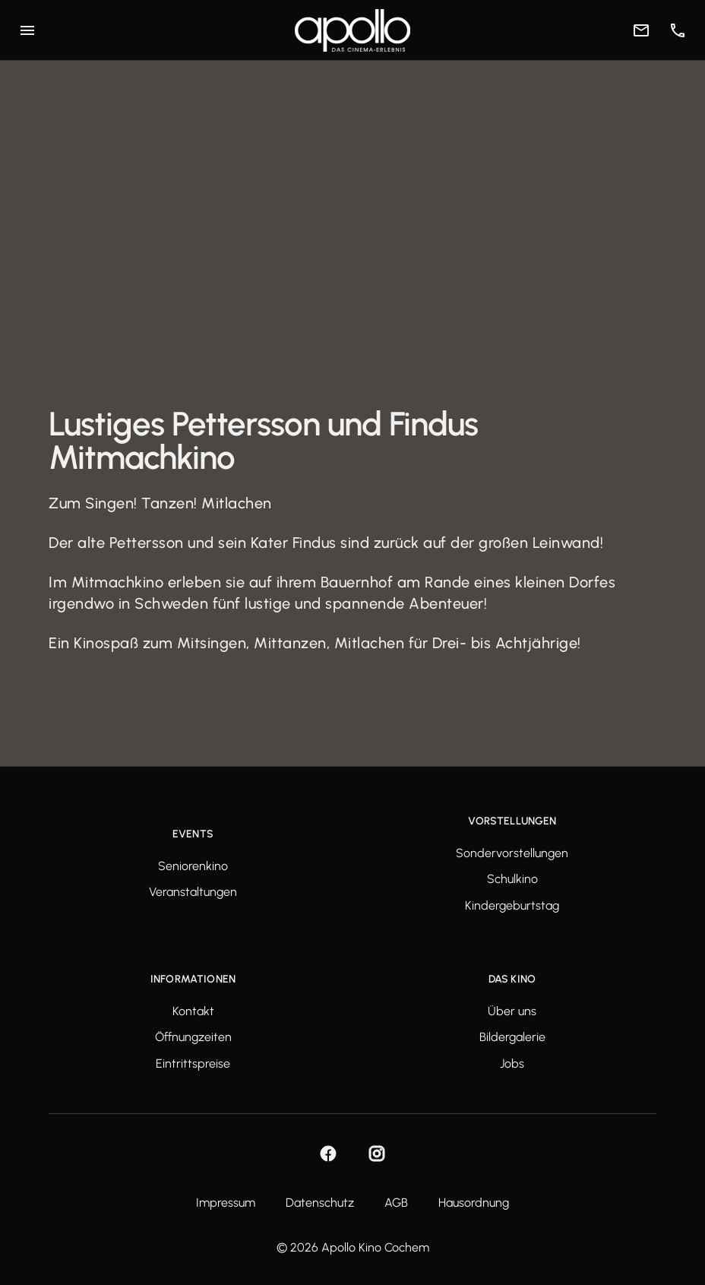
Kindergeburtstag (512, 906)
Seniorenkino (193, 866)
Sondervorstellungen (512, 853)
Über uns (512, 1011)
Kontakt (193, 1011)
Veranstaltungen (193, 892)
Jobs (512, 1064)
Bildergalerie (512, 1037)
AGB (396, 1203)
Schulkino (512, 879)
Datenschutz (320, 1203)
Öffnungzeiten (193, 1037)
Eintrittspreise (193, 1064)
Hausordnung (473, 1203)
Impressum (225, 1203)
